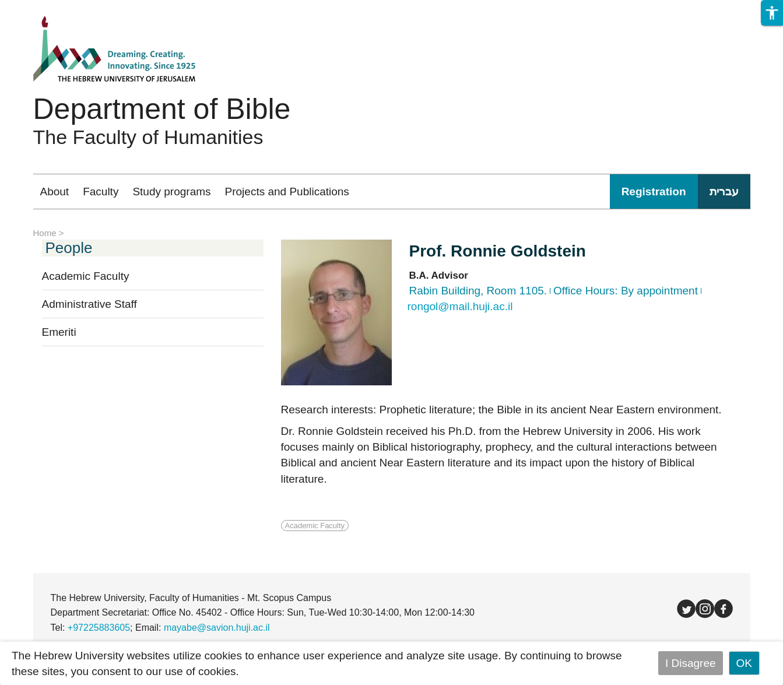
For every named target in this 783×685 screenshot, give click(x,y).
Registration (654, 191)
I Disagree (690, 663)
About (54, 191)
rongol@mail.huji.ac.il (460, 306)
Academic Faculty (85, 276)
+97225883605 (99, 628)
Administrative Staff (89, 304)
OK (744, 663)
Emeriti (59, 332)
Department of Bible (162, 109)
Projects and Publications (287, 191)
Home (45, 233)
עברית (724, 191)
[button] (772, 13)
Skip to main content (50, 8)
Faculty (100, 191)
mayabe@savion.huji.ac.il (217, 628)
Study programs (171, 191)
